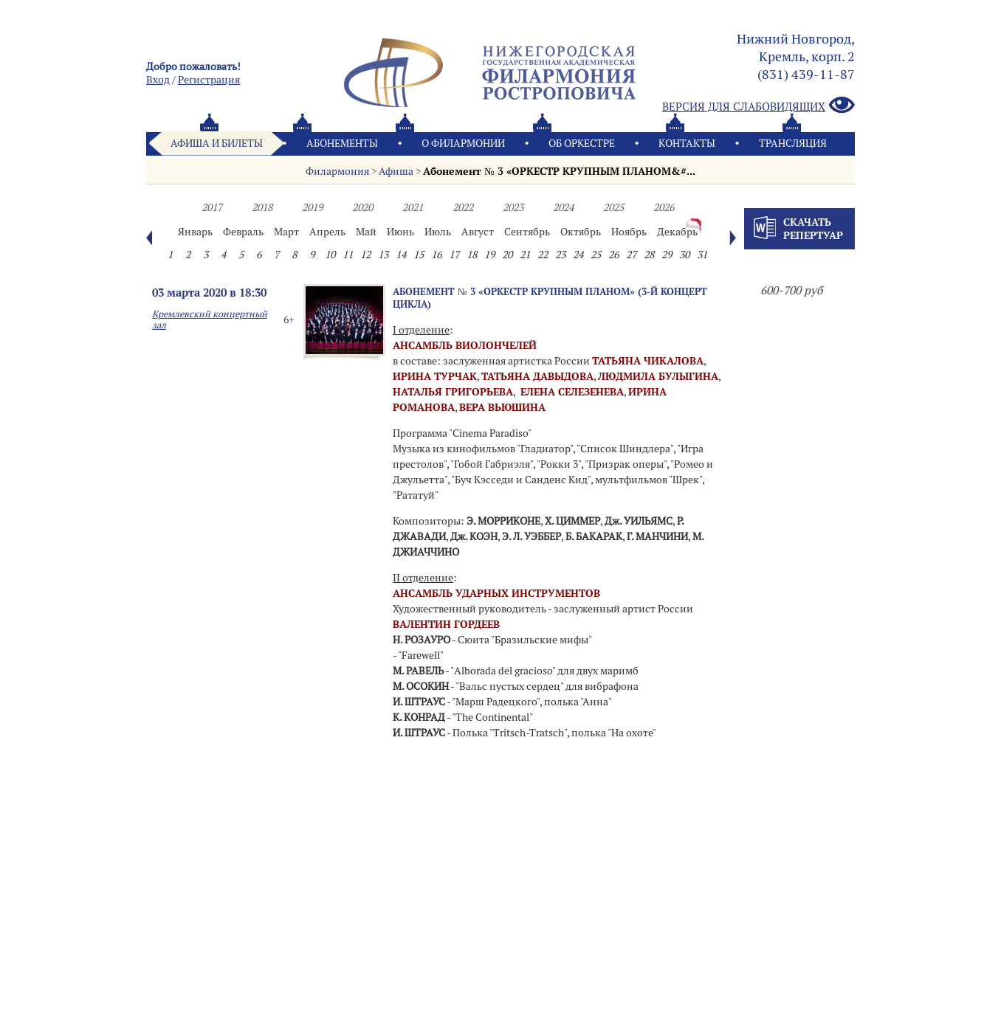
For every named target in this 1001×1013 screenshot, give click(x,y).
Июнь (400, 231)
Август (477, 231)
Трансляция (793, 143)
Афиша (396, 171)
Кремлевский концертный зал (209, 319)
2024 (563, 207)
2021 (412, 207)
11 (348, 254)
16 (436, 254)
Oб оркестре (581, 143)
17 (454, 254)
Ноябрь (629, 231)
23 (560, 254)
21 (525, 254)
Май (366, 231)
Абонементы (342, 143)
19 (489, 254)
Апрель (327, 231)
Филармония (337, 171)
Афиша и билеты (217, 143)
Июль (437, 231)
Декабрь (677, 231)
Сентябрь (527, 231)
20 (507, 254)
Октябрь (580, 231)
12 (365, 254)
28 (649, 254)
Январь (195, 231)
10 (330, 254)
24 (578, 254)
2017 (212, 207)
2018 (262, 207)
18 (472, 254)
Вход (158, 79)
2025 (613, 207)
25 (596, 254)
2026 (663, 207)
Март (286, 231)
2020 (362, 207)
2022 (463, 207)
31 (702, 254)
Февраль (243, 231)
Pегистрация (209, 79)
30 (684, 254)
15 (418, 254)
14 (401, 254)
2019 (312, 207)
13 (383, 254)
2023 (513, 207)
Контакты (686, 143)
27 (631, 254)
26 (613, 254)
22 (542, 254)
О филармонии (463, 143)
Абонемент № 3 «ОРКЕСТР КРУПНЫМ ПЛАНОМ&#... (559, 171)
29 (666, 254)
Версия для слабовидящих (758, 106)
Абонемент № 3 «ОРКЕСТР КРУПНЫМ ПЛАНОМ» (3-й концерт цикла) (550, 298)
